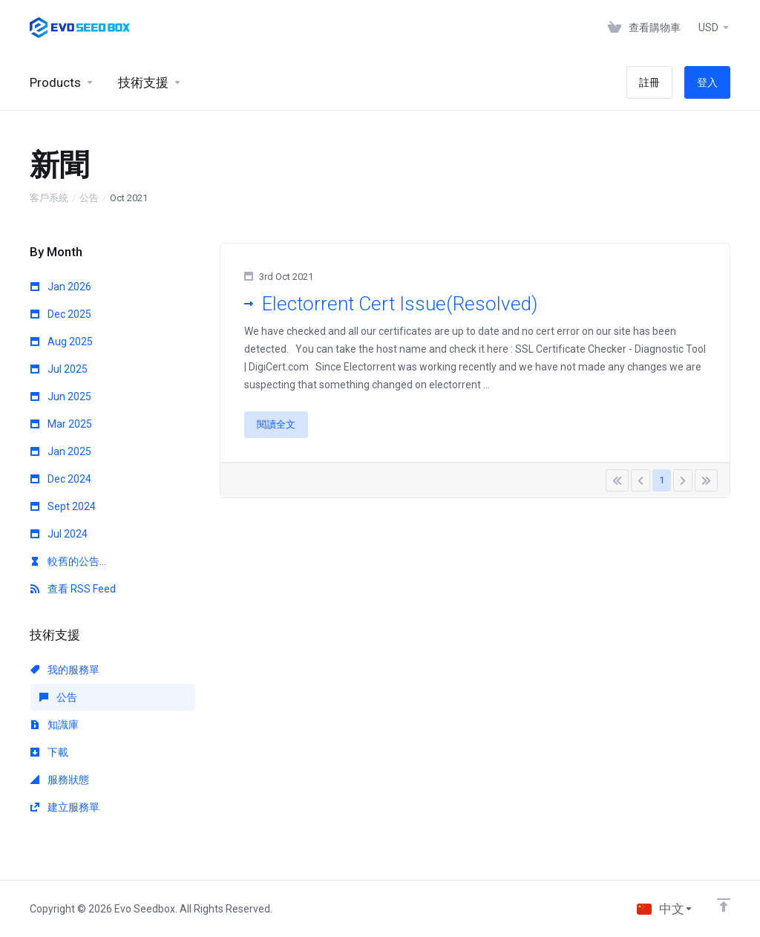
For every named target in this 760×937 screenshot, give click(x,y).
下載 (49, 752)
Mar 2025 (61, 424)
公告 (89, 197)
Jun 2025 (60, 396)
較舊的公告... (68, 561)
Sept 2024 (63, 506)
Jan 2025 (60, 451)
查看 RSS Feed (73, 589)
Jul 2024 (59, 534)
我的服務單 (64, 670)
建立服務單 (64, 807)
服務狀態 (59, 780)
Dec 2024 (60, 479)
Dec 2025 (60, 314)
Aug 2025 (61, 341)
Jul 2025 (59, 369)
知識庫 (54, 725)
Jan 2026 (60, 287)
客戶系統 (49, 197)
